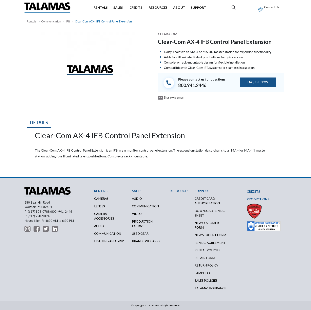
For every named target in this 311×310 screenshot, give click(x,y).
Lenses (99, 206)
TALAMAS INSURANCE (210, 288)
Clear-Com (167, 34)
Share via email (174, 97)
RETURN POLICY (206, 265)
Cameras (101, 198)
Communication (51, 21)
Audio (99, 226)
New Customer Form (207, 225)
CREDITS (136, 7)
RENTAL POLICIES (207, 250)
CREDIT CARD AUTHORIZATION (207, 201)
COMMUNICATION (145, 206)
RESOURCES (158, 7)
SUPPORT (198, 7)
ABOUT (179, 7)
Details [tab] (39, 122)
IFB (68, 21)
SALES (118, 7)
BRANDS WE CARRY (146, 241)
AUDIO (137, 198)
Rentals (31, 21)
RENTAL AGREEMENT (210, 242)
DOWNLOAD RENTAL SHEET (210, 213)
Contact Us (271, 7)
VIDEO (137, 214)
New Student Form (210, 235)
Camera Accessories (104, 216)
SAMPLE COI (204, 273)
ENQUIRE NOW (258, 82)
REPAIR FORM (205, 258)
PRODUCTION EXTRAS (142, 224)
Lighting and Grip (109, 241)
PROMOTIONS (258, 199)
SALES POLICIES (206, 280)
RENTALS (101, 7)
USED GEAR (140, 233)
